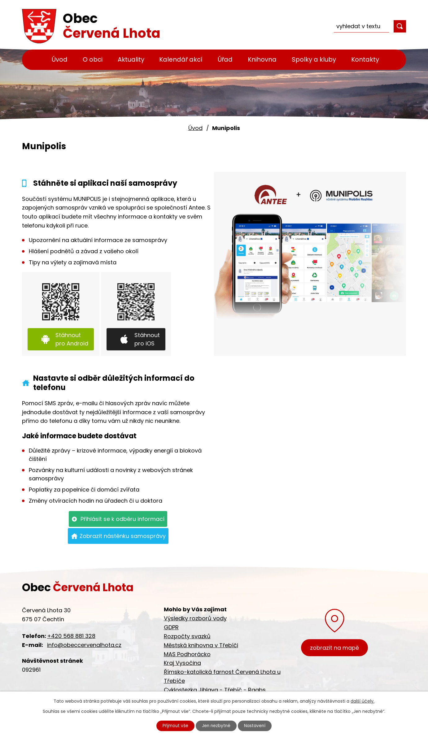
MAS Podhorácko (187, 654)
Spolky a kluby (314, 59)
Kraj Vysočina (182, 663)
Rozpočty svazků (187, 636)
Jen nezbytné (216, 725)
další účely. (362, 701)
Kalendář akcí (181, 59)
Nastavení (256, 725)
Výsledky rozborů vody (195, 618)
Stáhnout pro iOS (147, 339)
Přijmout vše (174, 725)
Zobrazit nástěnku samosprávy (123, 536)
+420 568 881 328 (71, 636)
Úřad (225, 59)
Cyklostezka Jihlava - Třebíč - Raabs (215, 690)
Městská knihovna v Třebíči (201, 645)
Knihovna (262, 59)
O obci (93, 59)
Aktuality (131, 59)
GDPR (171, 627)
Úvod (60, 59)
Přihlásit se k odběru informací (122, 519)
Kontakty (365, 59)
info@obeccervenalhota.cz (84, 645)
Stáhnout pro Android (71, 339)
